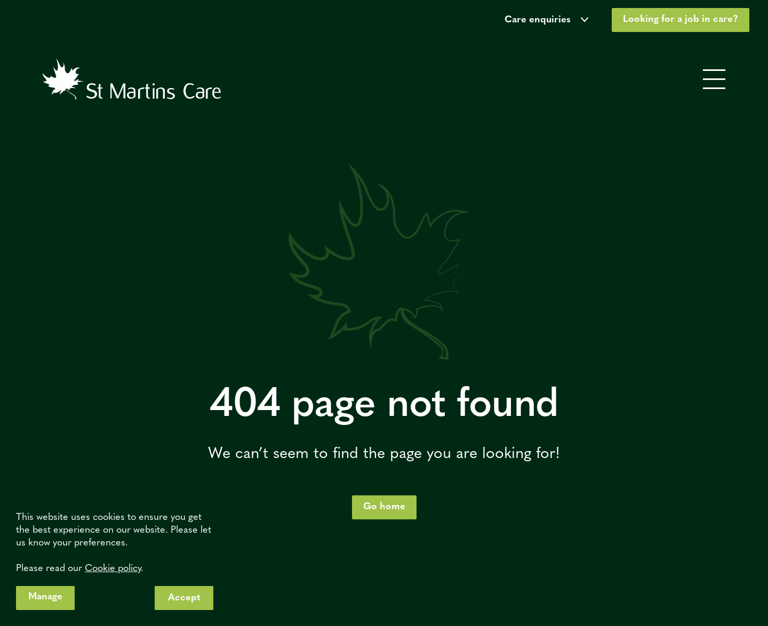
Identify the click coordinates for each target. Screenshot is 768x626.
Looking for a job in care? (680, 19)
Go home (384, 507)
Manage (45, 597)
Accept (184, 598)
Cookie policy (113, 569)
